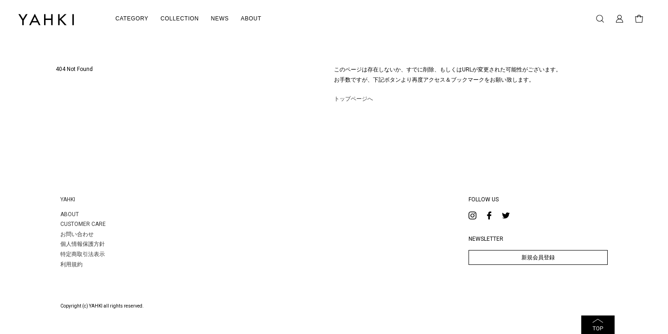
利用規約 (71, 264)
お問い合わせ (77, 234)
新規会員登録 (538, 257)
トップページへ (353, 99)
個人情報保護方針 (82, 244)
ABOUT (69, 214)
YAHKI (67, 199)
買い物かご (639, 19)
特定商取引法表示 (82, 254)
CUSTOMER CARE (83, 224)
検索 (600, 19)
